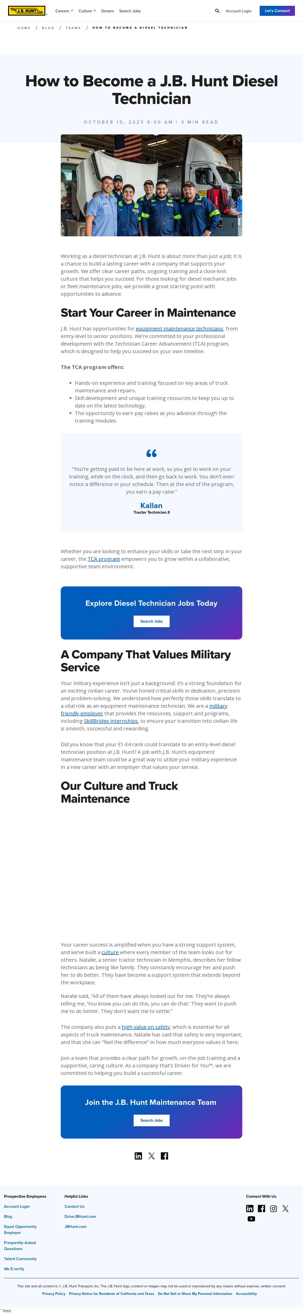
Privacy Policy (53, 1293)
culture (110, 952)
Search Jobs (130, 11)
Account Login (239, 11)
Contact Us (75, 1206)
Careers (64, 11)
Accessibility (246, 1293)
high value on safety (146, 1027)
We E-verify (14, 1269)
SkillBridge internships (111, 721)
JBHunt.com (75, 1226)
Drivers (107, 11)
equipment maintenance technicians (179, 328)
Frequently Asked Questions (20, 1246)
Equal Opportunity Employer (20, 1229)
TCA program (104, 558)
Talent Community (20, 1259)
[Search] (217, 10)
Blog (8, 1216)
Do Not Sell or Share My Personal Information (195, 1293)
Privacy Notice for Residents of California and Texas (111, 1293)
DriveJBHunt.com (80, 1216)
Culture (87, 11)
